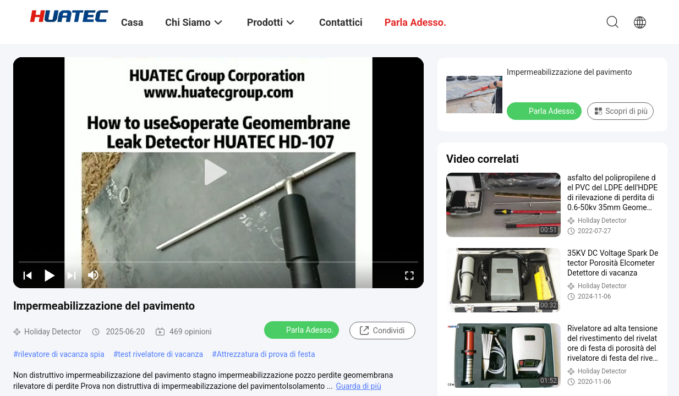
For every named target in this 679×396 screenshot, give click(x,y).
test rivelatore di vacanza (160, 354)
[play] (218, 172)
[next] (72, 275)
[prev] (28, 275)
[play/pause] (50, 275)
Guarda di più (358, 386)
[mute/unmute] (94, 275)
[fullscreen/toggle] (409, 275)
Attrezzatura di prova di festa (266, 354)
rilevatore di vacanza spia (61, 354)
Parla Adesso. (302, 329)
